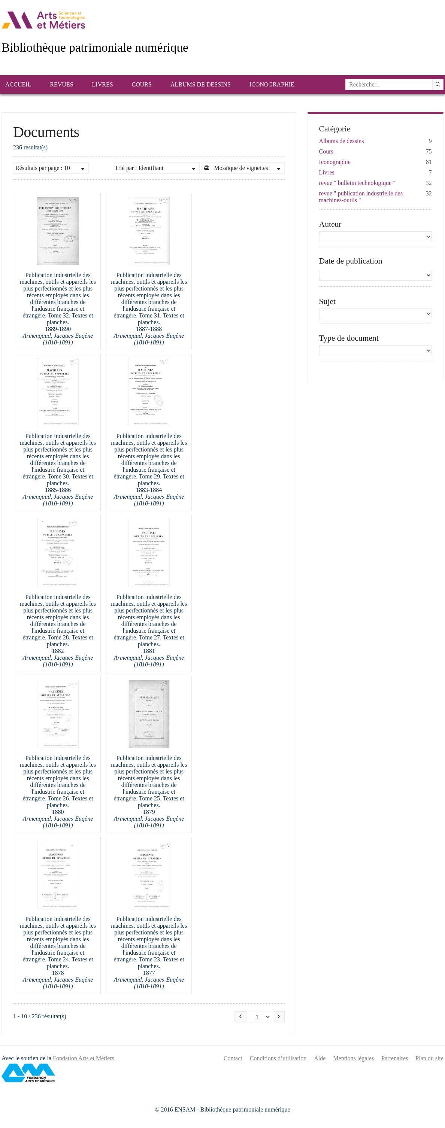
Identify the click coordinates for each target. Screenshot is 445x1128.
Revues (61, 84)
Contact (233, 1058)
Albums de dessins (200, 84)
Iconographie (271, 84)
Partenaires (394, 1058)
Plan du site (429, 1058)
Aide (320, 1058)
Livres (102, 84)
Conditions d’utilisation (278, 1058)
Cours (142, 84)
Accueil (18, 84)
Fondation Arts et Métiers (83, 1058)
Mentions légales (353, 1058)
